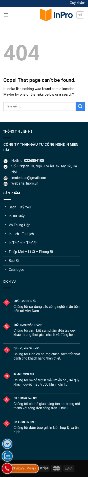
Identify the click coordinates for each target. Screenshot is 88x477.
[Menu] (20, 14)
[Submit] (80, 106)
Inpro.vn (32, 183)
